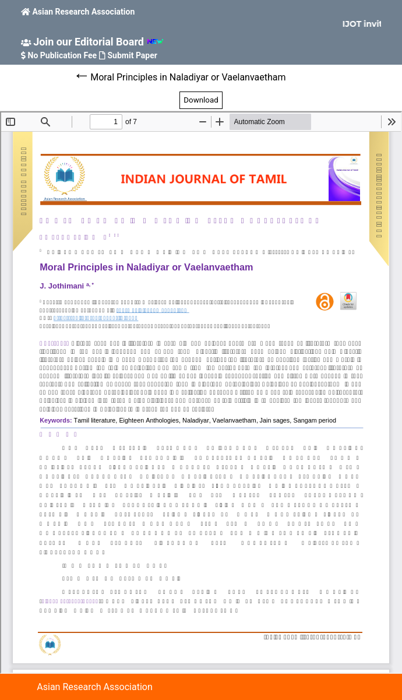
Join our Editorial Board (88, 42)
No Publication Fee (62, 55)
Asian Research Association (83, 11)
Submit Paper (132, 55)
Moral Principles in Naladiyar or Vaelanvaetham (187, 77)
